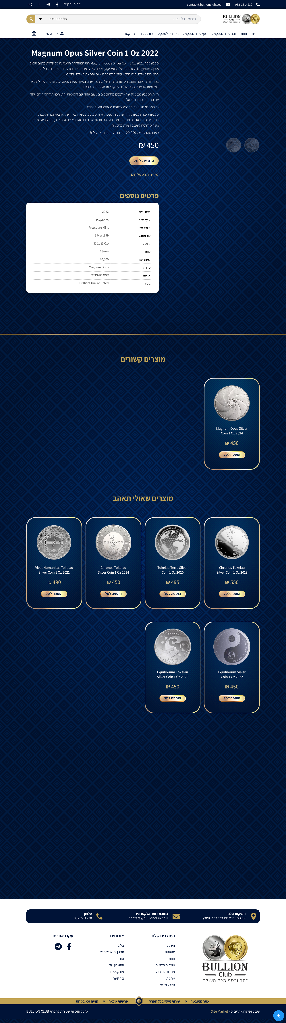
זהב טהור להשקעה (224, 33)
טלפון (88, 917)
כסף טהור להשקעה (195, 33)
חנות (244, 33)
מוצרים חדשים (165, 969)
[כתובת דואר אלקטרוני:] (176, 920)
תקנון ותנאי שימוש (112, 955)
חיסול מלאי (167, 988)
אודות (120, 962)
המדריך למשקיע (168, 33)
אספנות (170, 955)
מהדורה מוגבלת (164, 975)
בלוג (121, 949)
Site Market (219, 1015)
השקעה (170, 949)
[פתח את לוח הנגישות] (278, 1015)
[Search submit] (30, 19)
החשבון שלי (116, 969)
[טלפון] (99, 920)
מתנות (170, 982)
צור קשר (129, 33)
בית (254, 33)
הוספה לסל (144, 161)
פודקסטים (146, 33)
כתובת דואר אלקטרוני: (152, 917)
